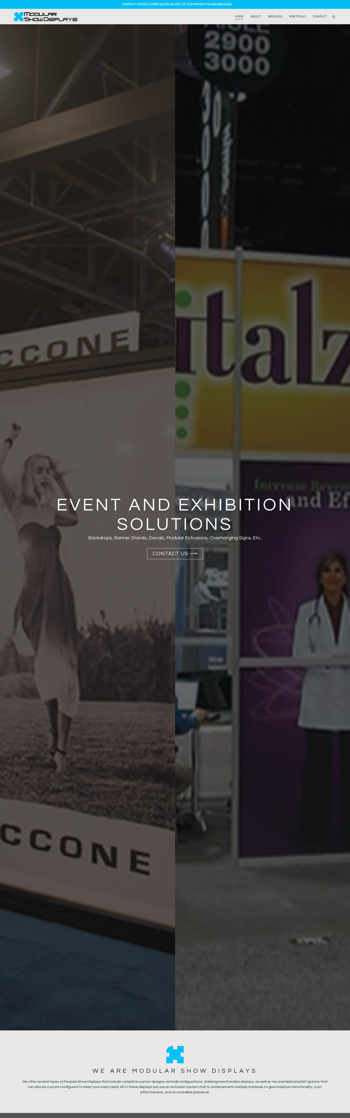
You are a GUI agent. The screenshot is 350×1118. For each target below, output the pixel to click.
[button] (333, 17)
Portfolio (297, 16)
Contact (320, 16)
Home (239, 16)
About (256, 16)
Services (275, 16)
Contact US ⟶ (175, 553)
